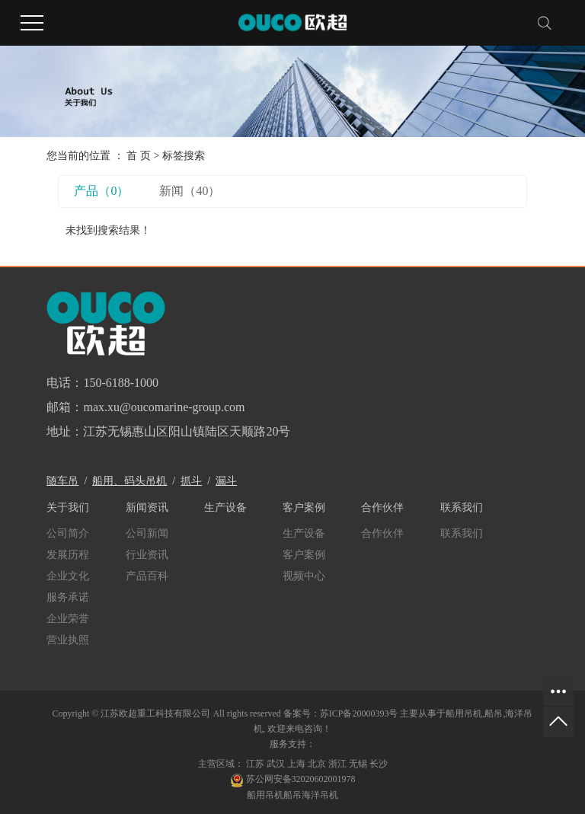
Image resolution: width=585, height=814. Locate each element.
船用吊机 (464, 713)
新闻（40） (189, 190)
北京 (317, 763)
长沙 (378, 763)
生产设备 (304, 533)
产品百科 (147, 576)
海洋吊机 (320, 795)
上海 (296, 763)
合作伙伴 (382, 533)
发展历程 (67, 554)
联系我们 (461, 533)
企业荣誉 (67, 618)
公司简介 (67, 533)
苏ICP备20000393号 (359, 713)
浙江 (337, 763)
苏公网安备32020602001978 (293, 779)
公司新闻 (147, 533)
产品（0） (101, 190)
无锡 (358, 763)
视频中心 (304, 576)
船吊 (493, 713)
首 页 (138, 155)
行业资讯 (147, 554)
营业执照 (67, 640)
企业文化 (67, 576)
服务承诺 (67, 597)
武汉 (276, 763)
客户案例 (304, 554)
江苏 (255, 763)
